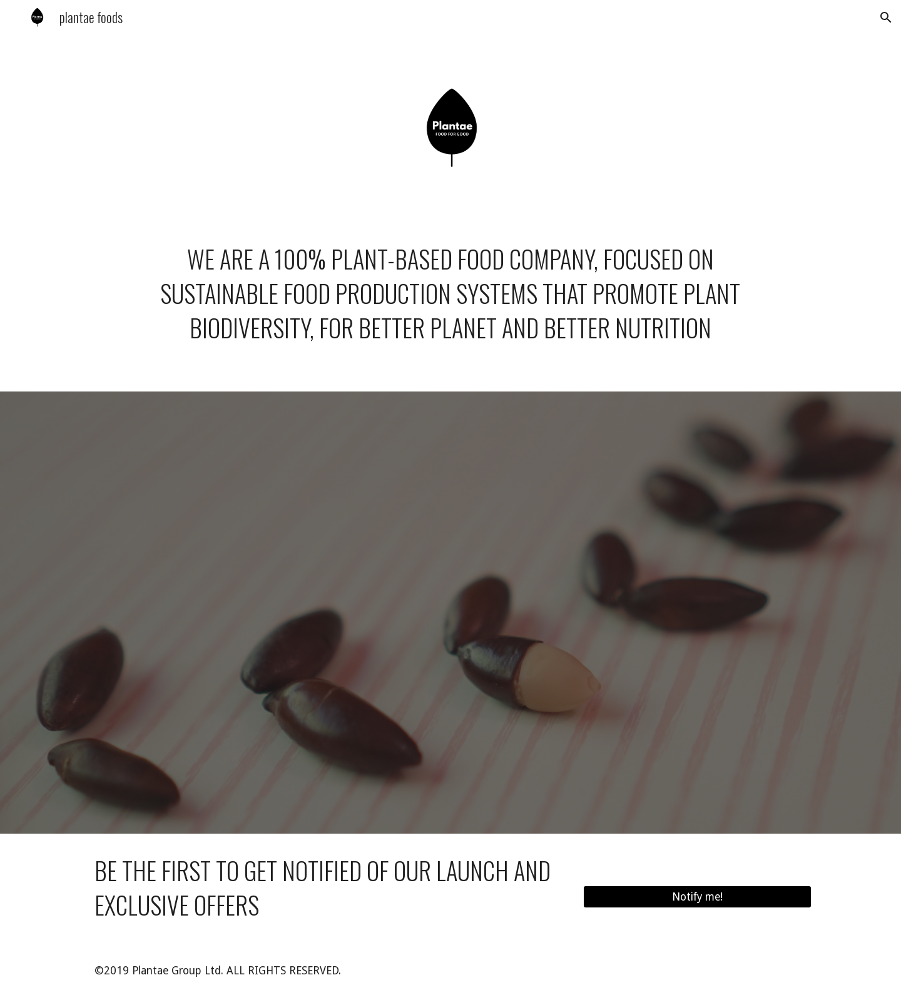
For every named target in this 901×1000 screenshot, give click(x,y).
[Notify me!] (697, 897)
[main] (450, 306)
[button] (886, 18)
